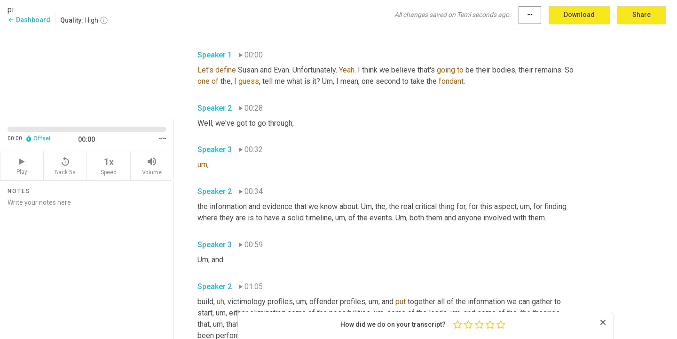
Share (641, 14)
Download (579, 14)
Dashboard (29, 20)
